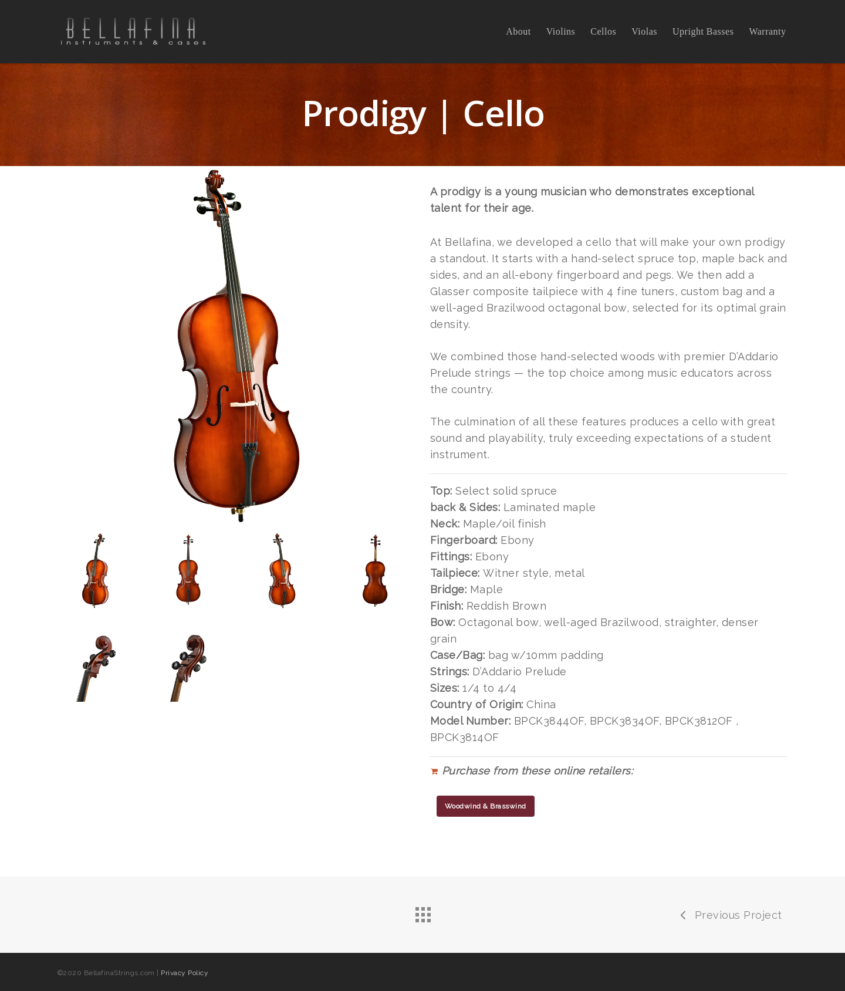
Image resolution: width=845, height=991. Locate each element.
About (518, 31)
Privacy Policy (184, 973)
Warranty (767, 31)
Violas (644, 31)
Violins (561, 31)
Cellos (603, 31)
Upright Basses (703, 31)
